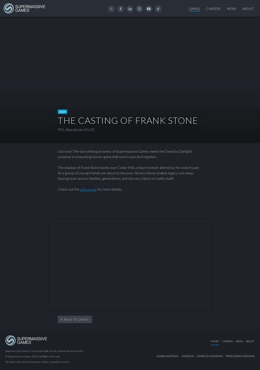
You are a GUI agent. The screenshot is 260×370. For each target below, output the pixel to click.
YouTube (148, 8)
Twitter (111, 8)
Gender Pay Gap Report (210, 355)
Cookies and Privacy (168, 355)
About (248, 8)
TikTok (158, 8)
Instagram (139, 8)
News (231, 8)
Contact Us (187, 355)
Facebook (120, 8)
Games (194, 8)
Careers (213, 8)
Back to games (76, 319)
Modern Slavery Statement (240, 355)
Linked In (130, 8)
